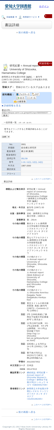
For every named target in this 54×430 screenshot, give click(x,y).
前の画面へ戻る (27, 32)
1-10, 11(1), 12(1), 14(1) (32, 162)
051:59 (24, 158)
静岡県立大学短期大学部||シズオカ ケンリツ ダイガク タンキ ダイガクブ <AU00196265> (38, 393)
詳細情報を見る (12, 105)
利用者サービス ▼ (29, 17)
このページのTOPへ (43, 179)
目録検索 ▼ (9, 17)
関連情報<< (45, 63)
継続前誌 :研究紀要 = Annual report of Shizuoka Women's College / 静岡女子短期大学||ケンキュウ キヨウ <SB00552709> (37, 378)
